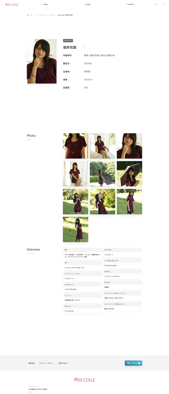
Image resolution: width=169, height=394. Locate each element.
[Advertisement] (84, 28)
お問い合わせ (63, 363)
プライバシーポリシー (46, 363)
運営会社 (32, 363)
